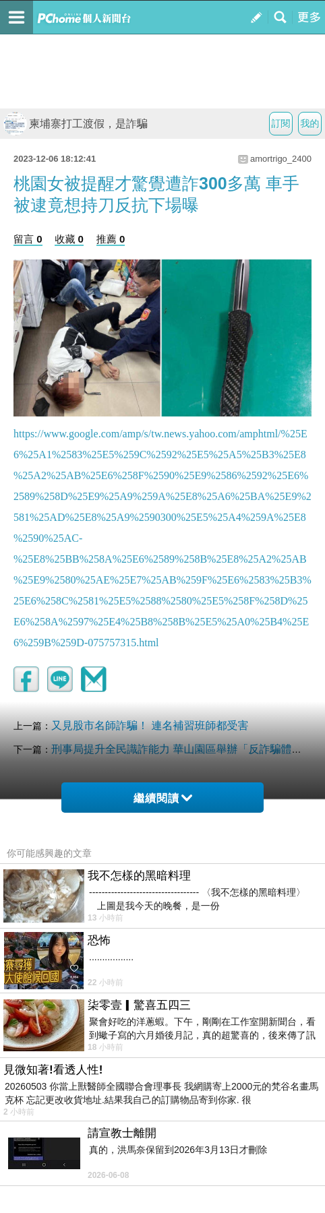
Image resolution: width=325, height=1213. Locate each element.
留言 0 (27, 239)
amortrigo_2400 (281, 159)
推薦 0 (110, 239)
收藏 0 (69, 239)
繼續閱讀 (163, 798)
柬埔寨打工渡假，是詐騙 (75, 123)
